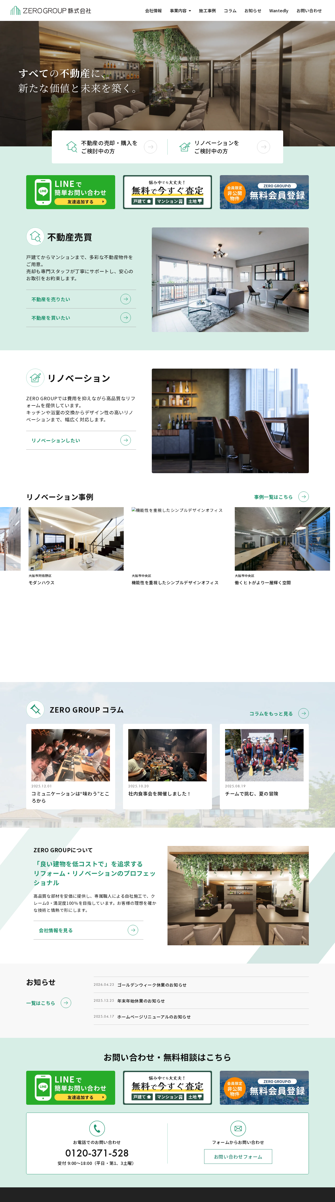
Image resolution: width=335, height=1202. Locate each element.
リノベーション (264, 1162)
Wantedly (278, 10)
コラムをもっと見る (279, 639)
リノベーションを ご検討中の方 (232, 147)
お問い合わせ (309, 10)
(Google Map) (31, 1157)
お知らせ (251, 10)
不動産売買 (260, 1152)
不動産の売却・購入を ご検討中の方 (119, 147)
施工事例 (205, 10)
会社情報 (150, 10)
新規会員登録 (305, 1180)
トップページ (262, 1134)
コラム (228, 10)
